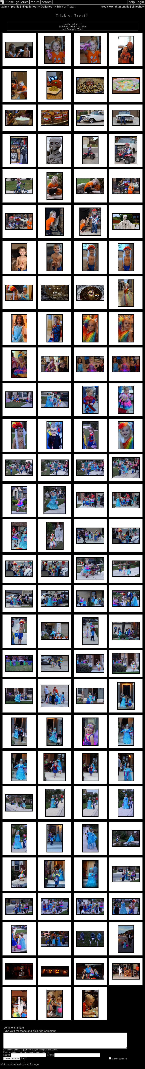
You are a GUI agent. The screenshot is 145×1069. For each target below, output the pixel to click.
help (23, 1061)
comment (9, 1027)
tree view (107, 6)
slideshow (138, 6)
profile (15, 6)
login (16, 1053)
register (24, 1053)
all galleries (29, 6)
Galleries (46, 6)
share (20, 1027)
